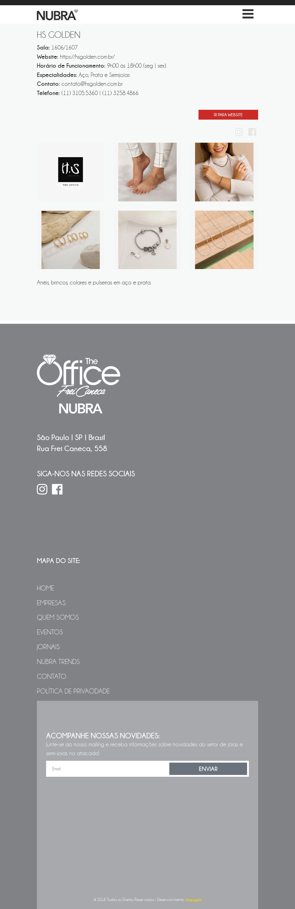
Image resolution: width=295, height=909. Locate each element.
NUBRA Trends (58, 661)
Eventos (50, 632)
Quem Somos (58, 617)
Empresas (51, 603)
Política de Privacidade (73, 691)
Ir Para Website (228, 114)
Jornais (48, 647)
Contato (51, 676)
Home (45, 588)
